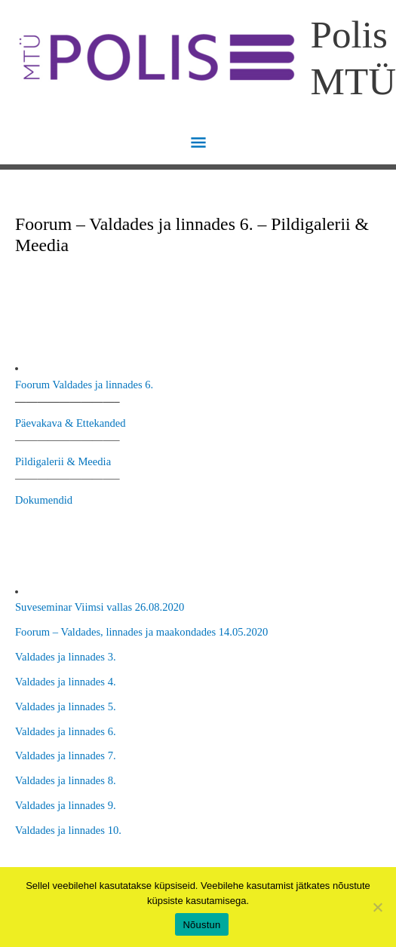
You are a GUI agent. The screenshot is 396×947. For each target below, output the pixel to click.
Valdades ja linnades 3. (65, 657)
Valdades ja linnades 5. (65, 706)
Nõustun (201, 924)
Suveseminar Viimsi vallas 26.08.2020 (99, 607)
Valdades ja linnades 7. (65, 755)
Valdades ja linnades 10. (68, 830)
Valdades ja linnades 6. (65, 731)
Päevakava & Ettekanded (70, 423)
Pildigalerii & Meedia (63, 461)
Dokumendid (43, 500)
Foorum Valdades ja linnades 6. (84, 384)
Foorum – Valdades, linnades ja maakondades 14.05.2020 (141, 632)
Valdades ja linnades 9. (65, 805)
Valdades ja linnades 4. (65, 682)
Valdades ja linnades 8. (65, 780)
